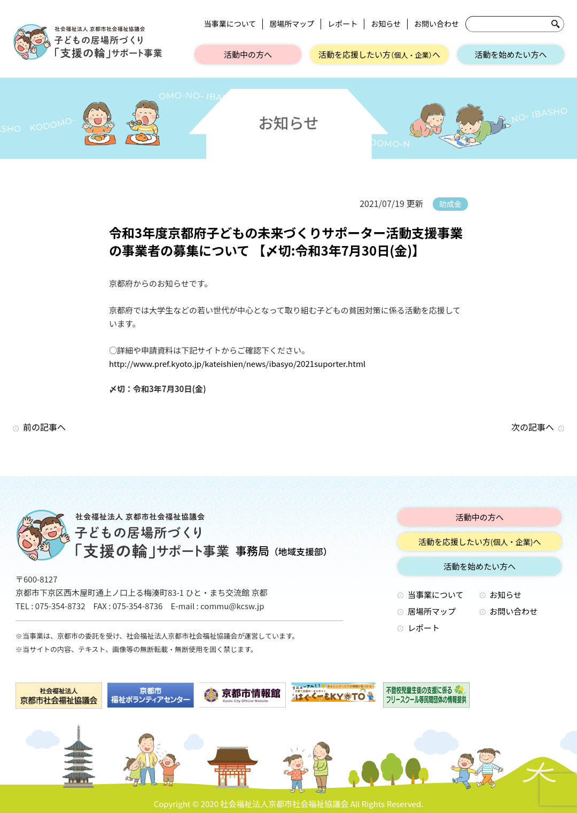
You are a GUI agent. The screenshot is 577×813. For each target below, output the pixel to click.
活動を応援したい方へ (379, 54)
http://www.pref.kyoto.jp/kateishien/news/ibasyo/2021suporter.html (237, 363)
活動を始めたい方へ (510, 54)
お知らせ (386, 24)
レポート (342, 24)
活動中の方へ (248, 54)
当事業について (230, 24)
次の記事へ (532, 427)
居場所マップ (291, 24)
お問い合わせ (436, 24)
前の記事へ (44, 427)
